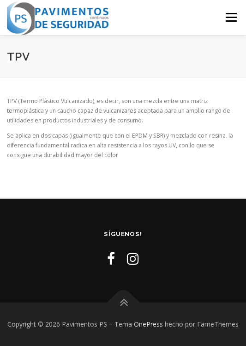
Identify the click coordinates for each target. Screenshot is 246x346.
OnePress (148, 324)
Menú (230, 17)
